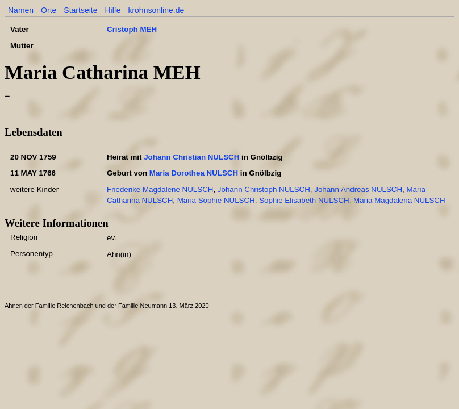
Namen (21, 10)
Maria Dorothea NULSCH (193, 173)
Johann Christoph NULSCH (264, 189)
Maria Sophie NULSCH (216, 200)
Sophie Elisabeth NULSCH (304, 200)
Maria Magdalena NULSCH (399, 200)
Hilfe (112, 10)
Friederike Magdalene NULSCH (160, 189)
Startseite (80, 10)
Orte (48, 10)
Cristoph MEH (132, 29)
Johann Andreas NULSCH (358, 189)
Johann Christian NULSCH (191, 157)
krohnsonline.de (156, 10)
